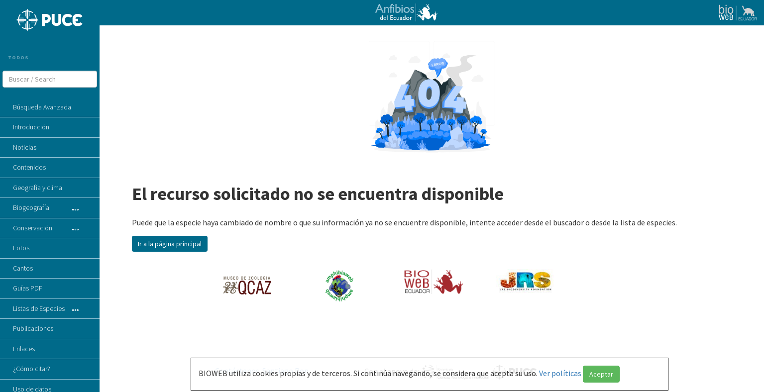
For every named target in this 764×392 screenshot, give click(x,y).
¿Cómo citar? (31, 368)
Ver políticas (561, 373)
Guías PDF (27, 288)
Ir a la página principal (170, 243)
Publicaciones (33, 328)
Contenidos (29, 167)
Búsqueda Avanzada (42, 106)
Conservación (32, 227)
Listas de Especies (39, 308)
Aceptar (601, 374)
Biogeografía (31, 207)
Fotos (21, 247)
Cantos (23, 268)
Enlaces (24, 348)
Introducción (31, 126)
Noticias (24, 147)
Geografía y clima (37, 187)
